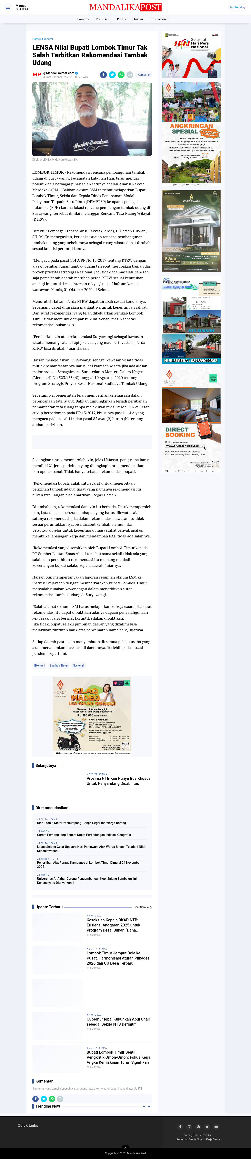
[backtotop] (125, 1149)
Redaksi (206, 1135)
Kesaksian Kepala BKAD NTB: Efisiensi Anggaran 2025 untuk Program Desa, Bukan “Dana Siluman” (113, 925)
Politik (121, 19)
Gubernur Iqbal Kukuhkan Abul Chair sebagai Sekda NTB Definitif (118, 1022)
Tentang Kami (190, 1135)
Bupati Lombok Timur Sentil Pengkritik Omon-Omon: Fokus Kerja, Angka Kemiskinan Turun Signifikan (119, 1057)
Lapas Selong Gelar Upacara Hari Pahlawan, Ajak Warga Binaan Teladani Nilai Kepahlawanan (91, 849)
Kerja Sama (213, 1139)
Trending (240, 7)
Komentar (143, 74)
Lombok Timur (59, 665)
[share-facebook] (103, 74)
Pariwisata (103, 19)
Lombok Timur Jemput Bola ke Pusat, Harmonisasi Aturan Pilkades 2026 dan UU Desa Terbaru (118, 958)
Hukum (138, 19)
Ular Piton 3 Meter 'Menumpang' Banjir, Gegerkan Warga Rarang (81, 823)
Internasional (159, 19)
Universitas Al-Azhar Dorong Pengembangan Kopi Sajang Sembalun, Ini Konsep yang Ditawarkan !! (87, 881)
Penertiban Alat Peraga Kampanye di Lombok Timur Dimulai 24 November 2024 (89, 865)
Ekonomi (83, 19)
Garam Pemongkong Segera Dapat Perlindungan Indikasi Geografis (84, 835)
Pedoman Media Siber (189, 1139)
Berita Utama (98, 949)
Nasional (78, 665)
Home (36, 38)
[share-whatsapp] (121, 74)
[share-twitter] (112, 74)
